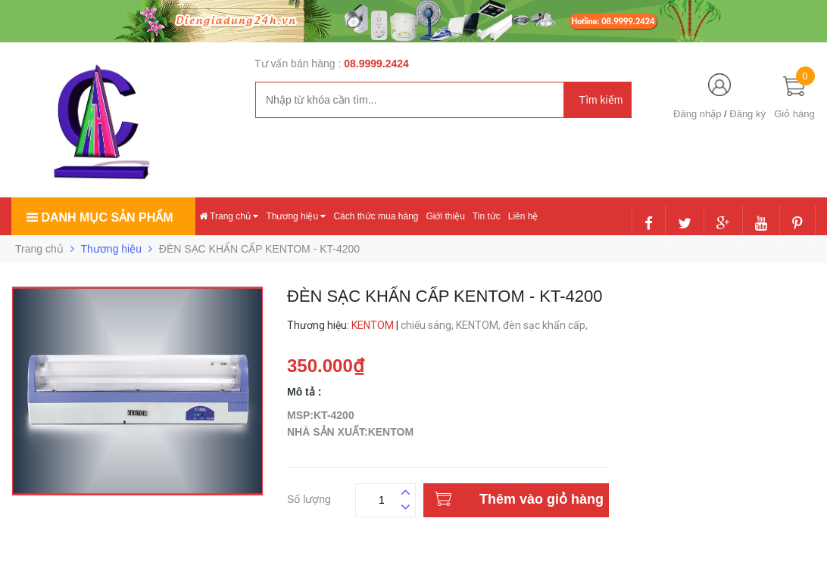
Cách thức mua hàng (375, 216)
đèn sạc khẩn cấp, (546, 325)
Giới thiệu (445, 216)
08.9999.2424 (376, 63)
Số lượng (309, 497)
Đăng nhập (697, 113)
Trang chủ (228, 216)
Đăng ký (747, 113)
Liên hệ (523, 216)
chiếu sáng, (428, 325)
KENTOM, (479, 325)
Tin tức (487, 216)
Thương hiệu (296, 216)
